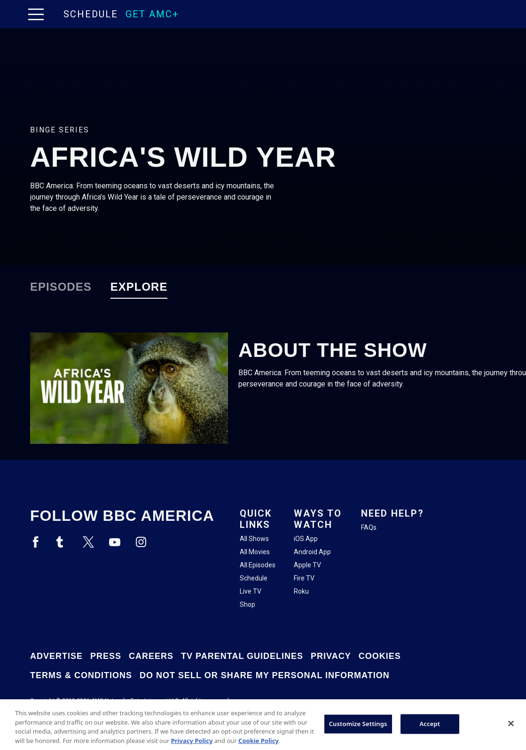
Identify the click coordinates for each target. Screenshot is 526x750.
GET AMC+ (152, 14)
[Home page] (55, 14)
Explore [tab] (139, 287)
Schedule (90, 14)
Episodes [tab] (61, 287)
